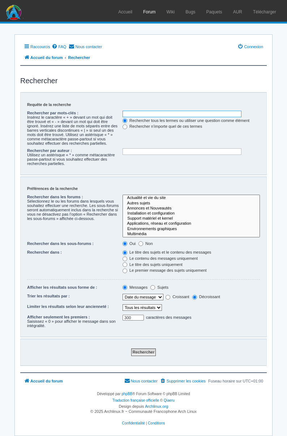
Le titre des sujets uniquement (153, 264)
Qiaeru (169, 400)
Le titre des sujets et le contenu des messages (167, 252)
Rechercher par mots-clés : (52, 113)
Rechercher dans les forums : (55, 197)
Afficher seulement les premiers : (58, 317)
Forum (149, 12)
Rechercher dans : (44, 252)
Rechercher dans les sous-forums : (60, 243)
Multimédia (191, 234)
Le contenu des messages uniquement (160, 258)
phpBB (126, 394)
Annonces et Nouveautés (191, 208)
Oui (129, 243)
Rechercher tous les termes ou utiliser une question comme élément (186, 120)
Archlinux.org (156, 406)
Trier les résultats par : (48, 296)
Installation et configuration (191, 213)
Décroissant (206, 297)
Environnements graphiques (191, 229)
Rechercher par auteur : (49, 150)
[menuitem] (59, 46)
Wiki (171, 12)
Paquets (214, 12)
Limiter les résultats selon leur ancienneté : (68, 306)
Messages (135, 287)
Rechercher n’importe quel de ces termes (162, 126)
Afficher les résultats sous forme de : (62, 287)
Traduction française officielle (135, 400)
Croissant (177, 297)
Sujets (159, 287)
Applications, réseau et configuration (191, 223)
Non (145, 243)
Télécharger (264, 12)
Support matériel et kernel (191, 218)
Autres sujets (191, 203)
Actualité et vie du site (191, 197)
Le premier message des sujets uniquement (164, 270)
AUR (237, 12)
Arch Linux (14, 11)
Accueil (125, 12)
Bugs (190, 12)
